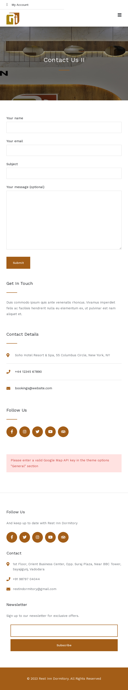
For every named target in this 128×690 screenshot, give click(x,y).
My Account (17, 4)
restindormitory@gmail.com (34, 589)
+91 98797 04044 (26, 579)
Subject (64, 168)
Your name (64, 122)
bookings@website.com (33, 388)
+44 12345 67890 (28, 372)
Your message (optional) (64, 217)
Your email (64, 145)
